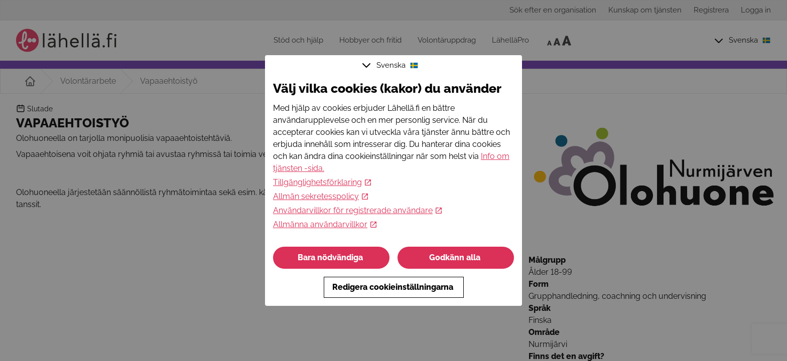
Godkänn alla (455, 257)
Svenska (391, 65)
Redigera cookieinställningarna (393, 287)
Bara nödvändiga (331, 257)
